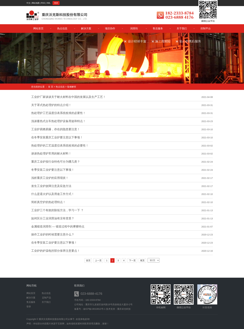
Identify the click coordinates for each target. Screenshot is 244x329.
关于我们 (182, 28)
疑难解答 (71, 86)
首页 (88, 260)
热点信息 (62, 28)
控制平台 (206, 28)
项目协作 (110, 28)
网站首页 (38, 28)
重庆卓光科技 (124, 309)
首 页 (50, 86)
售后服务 (158, 28)
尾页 (142, 260)
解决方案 (86, 28)
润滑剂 (134, 28)
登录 (56, 3)
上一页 (98, 260)
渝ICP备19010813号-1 (94, 309)
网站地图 (35, 3)
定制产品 (46, 297)
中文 (28, 3)
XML (48, 3)
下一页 (132, 260)
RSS (43, 3)
